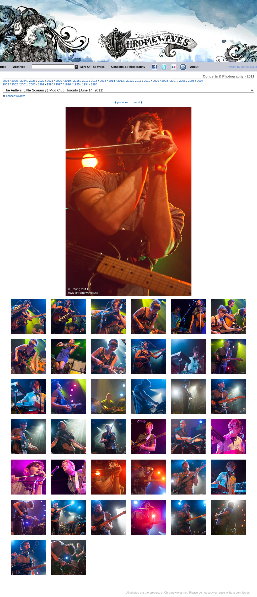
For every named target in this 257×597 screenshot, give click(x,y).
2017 (85, 80)
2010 (147, 80)
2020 (59, 80)
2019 (68, 80)
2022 (41, 80)
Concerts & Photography (128, 66)
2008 (165, 80)
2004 (200, 80)
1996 (68, 84)
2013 (120, 80)
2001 (23, 84)
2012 (129, 80)
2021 (50, 80)
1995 (76, 84)
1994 (85, 84)
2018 (76, 80)
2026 (6, 80)
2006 (182, 80)
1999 (41, 84)
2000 (32, 84)
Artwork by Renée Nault (242, 66)
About (194, 66)
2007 (173, 80)
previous (121, 102)
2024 (23, 80)
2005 (191, 80)
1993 (94, 84)
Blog (3, 66)
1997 (59, 84)
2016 (94, 80)
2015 (103, 80)
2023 (32, 80)
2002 (15, 84)
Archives (19, 66)
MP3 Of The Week (93, 66)
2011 (138, 80)
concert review (15, 95)
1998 (50, 84)
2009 (156, 80)
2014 (112, 80)
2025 (15, 80)
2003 (6, 84)
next (138, 102)
